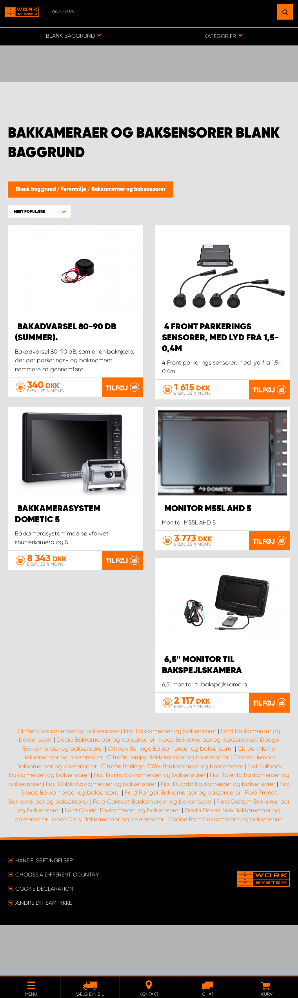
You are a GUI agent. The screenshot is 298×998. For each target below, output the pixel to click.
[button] (39, 211)
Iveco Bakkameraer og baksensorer (207, 790)
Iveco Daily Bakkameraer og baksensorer (108, 869)
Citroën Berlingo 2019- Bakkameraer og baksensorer (172, 816)
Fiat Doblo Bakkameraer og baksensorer (101, 834)
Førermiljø (74, 189)
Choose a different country (57, 925)
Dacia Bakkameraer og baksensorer (105, 790)
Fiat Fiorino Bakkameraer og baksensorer (149, 825)
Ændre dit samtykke (43, 953)
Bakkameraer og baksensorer (128, 189)
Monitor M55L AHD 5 (207, 508)
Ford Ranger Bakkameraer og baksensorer (183, 843)
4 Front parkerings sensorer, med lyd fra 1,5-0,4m (220, 338)
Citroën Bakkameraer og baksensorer (69, 781)
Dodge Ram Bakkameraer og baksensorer (225, 869)
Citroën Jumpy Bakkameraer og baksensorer (168, 807)
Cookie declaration (44, 939)
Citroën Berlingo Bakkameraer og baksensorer (170, 799)
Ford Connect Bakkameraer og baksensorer (152, 852)
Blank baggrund (36, 189)
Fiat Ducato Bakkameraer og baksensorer (218, 834)
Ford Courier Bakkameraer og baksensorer (122, 860)
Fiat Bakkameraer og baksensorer (170, 781)
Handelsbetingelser (44, 911)
